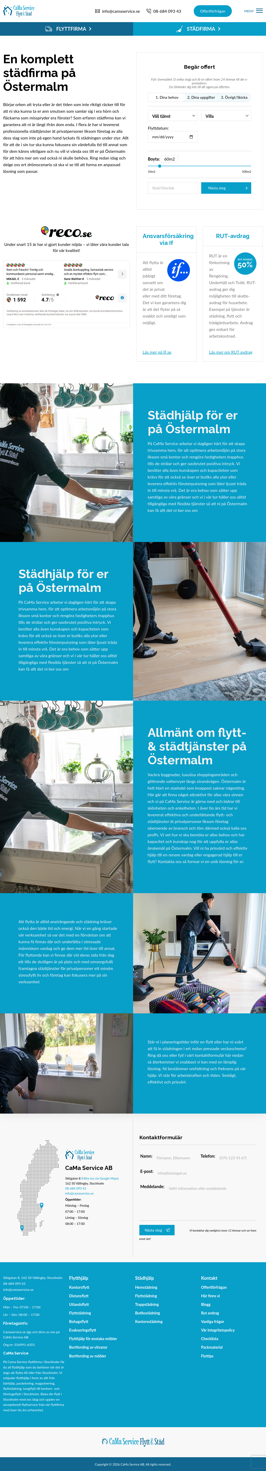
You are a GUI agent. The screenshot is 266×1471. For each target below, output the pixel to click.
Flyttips (207, 1357)
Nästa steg (217, 188)
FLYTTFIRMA (68, 28)
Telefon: (211, 1158)
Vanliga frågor (212, 1322)
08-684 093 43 (75, 1189)
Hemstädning (146, 1288)
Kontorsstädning (149, 1322)
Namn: (150, 1158)
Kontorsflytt (79, 1288)
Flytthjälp (78, 1279)
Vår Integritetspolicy (218, 1331)
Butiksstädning (147, 1314)
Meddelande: (156, 1189)
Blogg (205, 1305)
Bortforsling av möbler (87, 1357)
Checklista (209, 1340)
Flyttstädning (80, 1314)
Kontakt (209, 1279)
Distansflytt (79, 1297)
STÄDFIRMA (198, 28)
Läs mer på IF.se (157, 351)
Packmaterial (212, 1348)
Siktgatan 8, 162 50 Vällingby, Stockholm (32, 1279)
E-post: (150, 1173)
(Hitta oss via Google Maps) (100, 1179)
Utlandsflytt (79, 1305)
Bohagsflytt (78, 1322)
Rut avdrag (210, 1314)
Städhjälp (144, 1279)
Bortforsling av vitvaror (88, 1348)
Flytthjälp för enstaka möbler (93, 1340)
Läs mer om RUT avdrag (230, 351)
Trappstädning (147, 1305)
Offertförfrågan (212, 11)
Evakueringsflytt (82, 1331)
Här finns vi (210, 1297)
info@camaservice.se (79, 1194)
